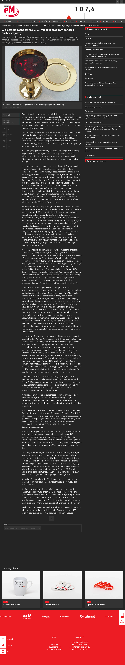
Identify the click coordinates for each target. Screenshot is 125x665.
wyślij (8, 146)
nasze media (6, 0)
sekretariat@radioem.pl (80, 647)
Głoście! (88, 39)
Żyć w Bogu (89, 78)
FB (8, 129)
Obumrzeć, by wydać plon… (95, 122)
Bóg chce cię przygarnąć (93, 107)
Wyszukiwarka (121, 2)
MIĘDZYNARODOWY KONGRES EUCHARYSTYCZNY (22, 528)
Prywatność (109, 616)
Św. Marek (88, 34)
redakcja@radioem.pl (80, 642)
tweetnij (9, 135)
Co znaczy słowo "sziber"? (94, 50)
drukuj (9, 140)
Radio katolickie (6, 616)
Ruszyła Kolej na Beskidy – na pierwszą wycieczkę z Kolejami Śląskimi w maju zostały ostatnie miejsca (103, 129)
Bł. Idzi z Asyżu (90, 155)
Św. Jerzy (88, 74)
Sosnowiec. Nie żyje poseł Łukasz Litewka (100, 102)
